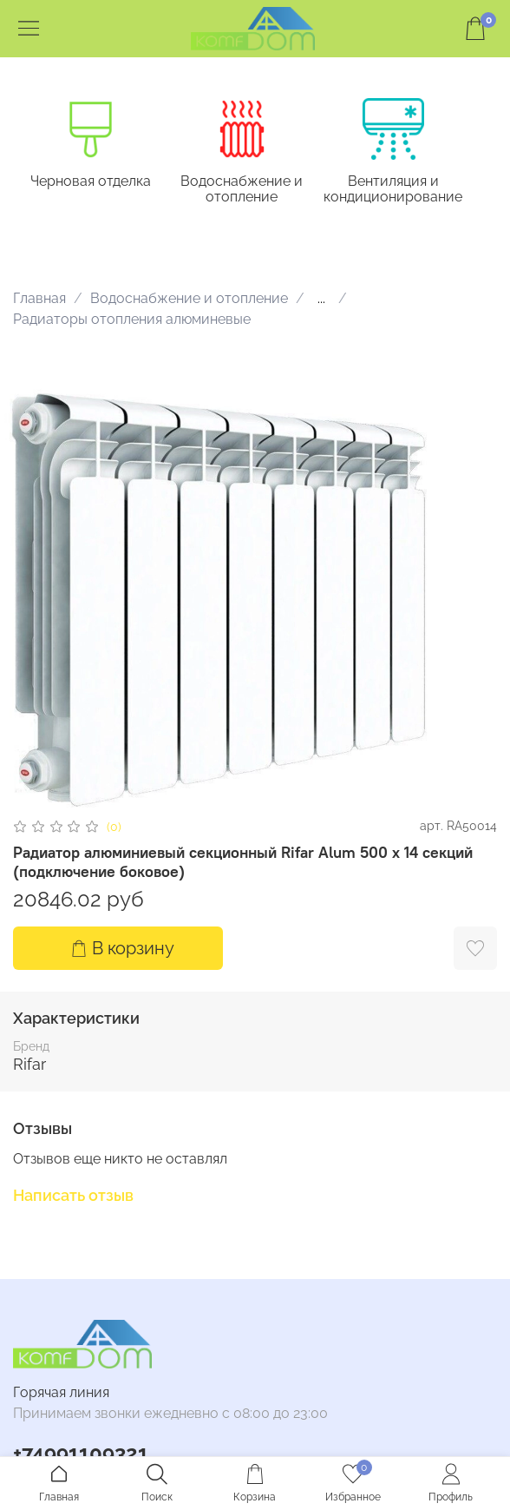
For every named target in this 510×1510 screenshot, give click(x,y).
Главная (39, 298)
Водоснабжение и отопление (241, 189)
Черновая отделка (90, 181)
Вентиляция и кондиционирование (393, 189)
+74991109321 (80, 1453)
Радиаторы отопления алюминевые (132, 319)
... (321, 299)
